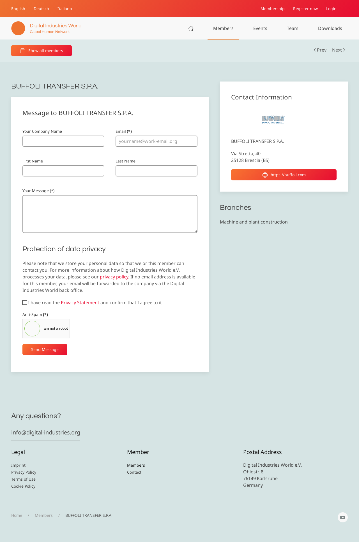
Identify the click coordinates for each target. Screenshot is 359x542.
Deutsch (41, 8)
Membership (273, 8)
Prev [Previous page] (320, 50)
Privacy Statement (80, 302)
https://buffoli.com (284, 175)
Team (292, 28)
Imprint (18, 465)
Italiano (64, 8)
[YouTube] (343, 517)
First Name (32, 161)
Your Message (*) (38, 190)
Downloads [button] (330, 28)
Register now (305, 8)
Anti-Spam (35, 314)
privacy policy (114, 277)
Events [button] (260, 28)
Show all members (41, 50)
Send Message (45, 349)
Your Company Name (42, 131)
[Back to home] (46, 28)
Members (223, 28)
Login (331, 8)
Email (124, 131)
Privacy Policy (23, 472)
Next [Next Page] (338, 50)
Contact (134, 472)
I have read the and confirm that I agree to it (92, 302)
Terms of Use (23, 479)
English (18, 8)
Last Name (125, 161)
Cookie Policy (23, 486)
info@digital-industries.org (45, 432)
